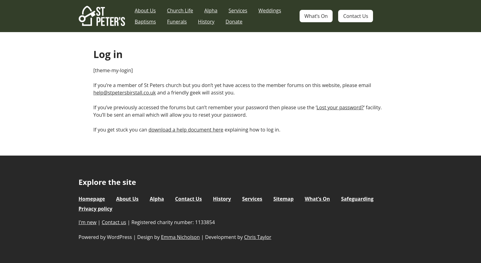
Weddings (270, 10)
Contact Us (355, 16)
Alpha (211, 10)
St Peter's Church (102, 16)
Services (238, 10)
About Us (145, 10)
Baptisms (145, 21)
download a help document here (185, 129)
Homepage (92, 198)
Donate (234, 21)
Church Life (180, 10)
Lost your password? (340, 107)
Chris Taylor (257, 237)
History (206, 21)
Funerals (177, 21)
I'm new (88, 222)
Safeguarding (357, 198)
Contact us (114, 222)
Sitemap (283, 198)
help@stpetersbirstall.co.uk (124, 92)
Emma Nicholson (180, 237)
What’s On (316, 16)
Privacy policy (96, 208)
